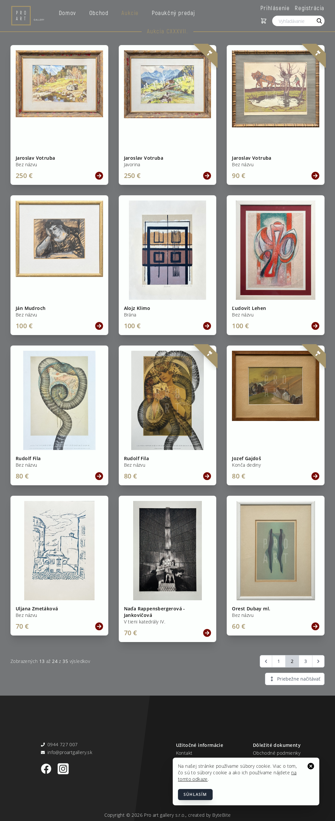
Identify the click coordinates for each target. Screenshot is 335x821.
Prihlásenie (275, 7)
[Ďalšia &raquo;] (318, 661)
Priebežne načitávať (294, 679)
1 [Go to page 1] (278, 661)
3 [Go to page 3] (305, 661)
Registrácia (310, 7)
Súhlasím (195, 794)
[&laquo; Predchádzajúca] (266, 661)
